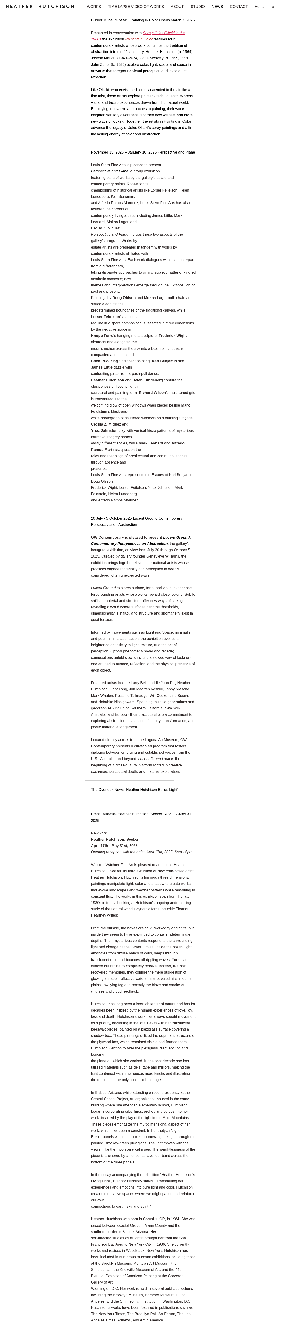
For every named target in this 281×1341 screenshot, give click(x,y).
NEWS (217, 7)
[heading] (43, 8)
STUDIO (198, 7)
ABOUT (177, 7)
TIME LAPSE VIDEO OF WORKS (136, 7)
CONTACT (239, 7)
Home (260, 7)
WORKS (94, 7)
